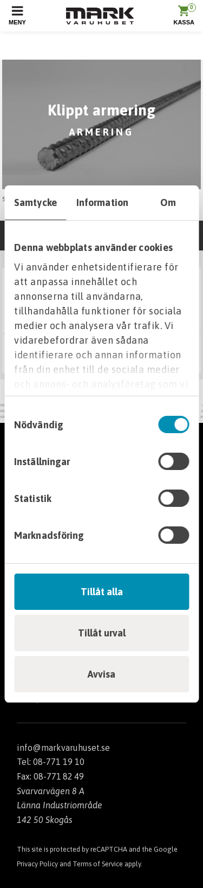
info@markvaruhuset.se (63, 747)
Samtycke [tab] (35, 202)
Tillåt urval (102, 633)
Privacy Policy (37, 864)
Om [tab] (168, 202)
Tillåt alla (102, 591)
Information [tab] (102, 202)
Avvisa (101, 674)
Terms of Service (98, 864)
